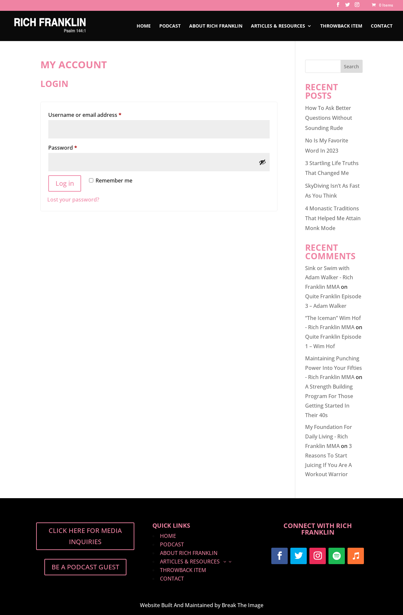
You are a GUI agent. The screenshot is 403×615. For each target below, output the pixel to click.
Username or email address (96, 114)
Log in (65, 183)
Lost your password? (73, 199)
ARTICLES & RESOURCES (278, 26)
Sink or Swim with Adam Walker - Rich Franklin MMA (329, 278)
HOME (144, 26)
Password (74, 146)
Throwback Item (341, 26)
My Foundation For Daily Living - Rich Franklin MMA (328, 436)
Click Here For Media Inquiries (85, 536)
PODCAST (170, 26)
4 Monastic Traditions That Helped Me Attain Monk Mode (333, 218)
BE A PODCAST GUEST (85, 566)
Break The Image (242, 605)
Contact (381, 26)
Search (351, 66)
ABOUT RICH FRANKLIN (215, 26)
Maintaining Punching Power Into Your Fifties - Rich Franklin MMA (333, 368)
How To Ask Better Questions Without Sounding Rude (328, 118)
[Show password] (262, 162)
